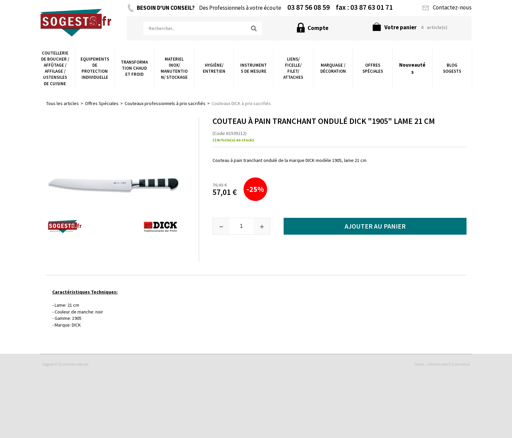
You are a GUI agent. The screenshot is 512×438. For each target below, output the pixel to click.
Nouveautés (412, 68)
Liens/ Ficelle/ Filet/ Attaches (293, 68)
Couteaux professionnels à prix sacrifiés (165, 103)
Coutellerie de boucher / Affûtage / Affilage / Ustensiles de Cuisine (55, 68)
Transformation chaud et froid (134, 68)
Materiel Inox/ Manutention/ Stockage (174, 68)
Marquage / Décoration (333, 68)
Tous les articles (62, 103)
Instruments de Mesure (253, 68)
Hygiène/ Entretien (214, 68)
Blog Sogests (452, 68)
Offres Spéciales (372, 68)
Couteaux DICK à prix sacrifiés (241, 103)
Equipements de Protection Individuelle (95, 68)
